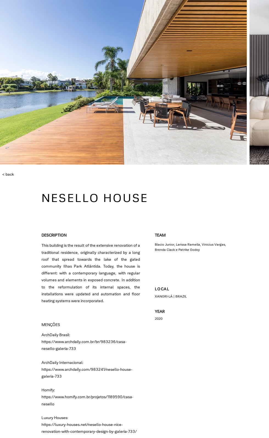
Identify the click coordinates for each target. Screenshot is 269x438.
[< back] (20, 174)
